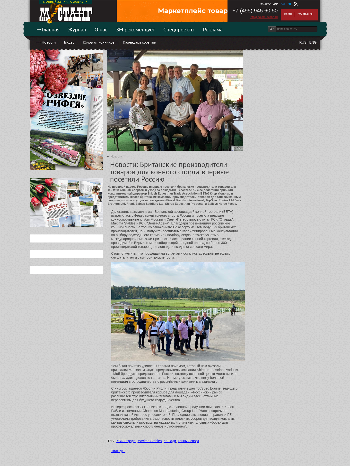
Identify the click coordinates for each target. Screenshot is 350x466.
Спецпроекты (178, 29)
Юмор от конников (99, 42)
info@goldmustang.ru (264, 17)
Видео (69, 42)
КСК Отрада (126, 441)
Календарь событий (139, 42)
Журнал (77, 29)
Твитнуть (118, 451)
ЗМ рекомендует (135, 29)
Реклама (213, 29)
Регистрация (304, 13)
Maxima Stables (150, 441)
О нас (101, 29)
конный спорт (188, 441)
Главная (51, 29)
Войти (288, 13)
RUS (302, 42)
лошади (170, 441)
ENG (312, 42)
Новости (49, 42)
